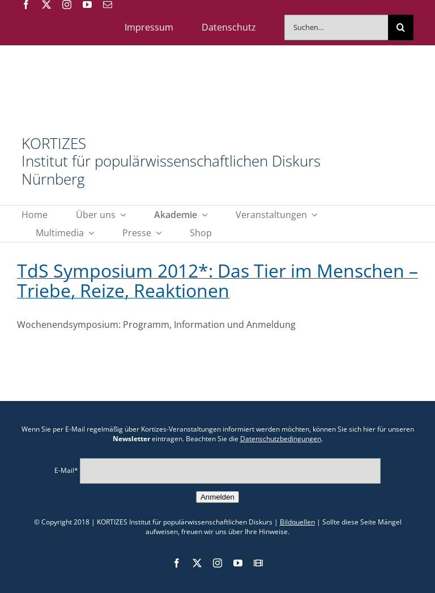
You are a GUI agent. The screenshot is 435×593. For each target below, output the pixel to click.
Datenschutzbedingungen (280, 438)
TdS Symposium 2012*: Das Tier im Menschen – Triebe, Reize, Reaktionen (217, 280)
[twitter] (46, 4)
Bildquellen (297, 522)
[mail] (107, 4)
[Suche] (400, 27)
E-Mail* (66, 470)
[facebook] (26, 4)
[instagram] (66, 4)
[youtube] (87, 4)
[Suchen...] (336, 27)
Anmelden (217, 497)
